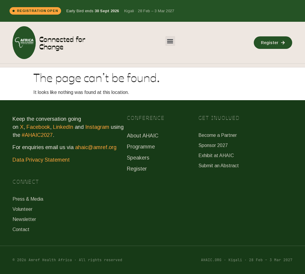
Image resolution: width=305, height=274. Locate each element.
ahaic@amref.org (95, 147)
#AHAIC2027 (37, 135)
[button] (170, 41)
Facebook (38, 127)
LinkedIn (63, 127)
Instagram (97, 127)
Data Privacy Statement (41, 160)
